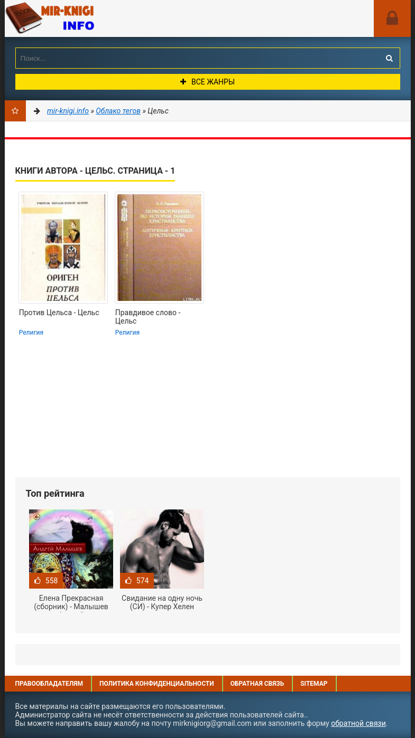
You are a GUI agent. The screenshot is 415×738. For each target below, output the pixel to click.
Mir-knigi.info (84, 18)
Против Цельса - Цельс (59, 312)
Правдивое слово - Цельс (148, 316)
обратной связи (358, 723)
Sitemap (313, 683)
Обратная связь (257, 683)
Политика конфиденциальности (156, 683)
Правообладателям (49, 683)
